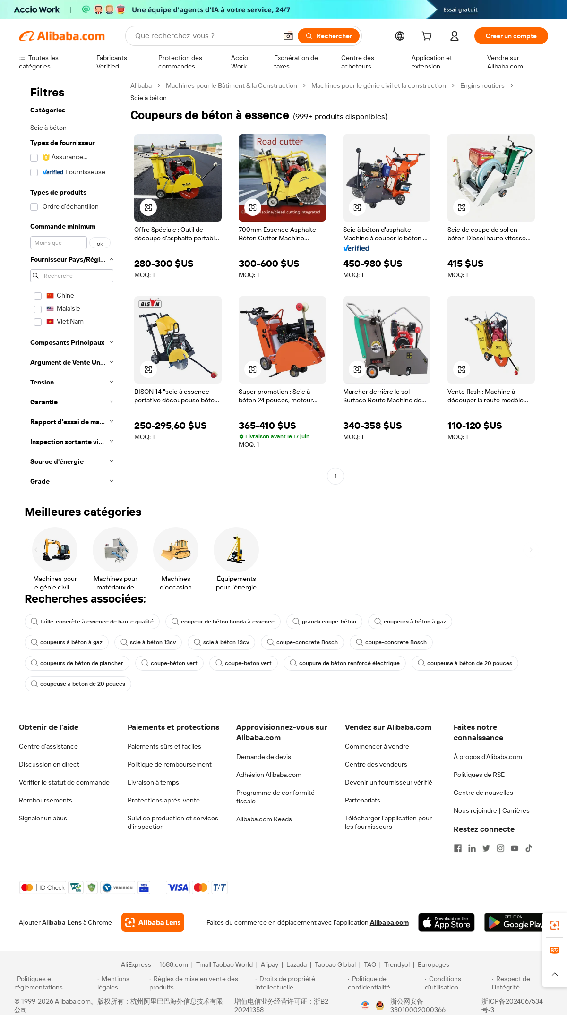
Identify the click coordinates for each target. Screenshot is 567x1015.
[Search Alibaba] (205, 36)
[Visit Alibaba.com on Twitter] (486, 848)
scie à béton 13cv (148, 642)
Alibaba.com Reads (264, 819)
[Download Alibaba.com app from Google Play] (516, 922)
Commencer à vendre (377, 746)
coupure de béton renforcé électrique (345, 663)
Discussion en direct (49, 764)
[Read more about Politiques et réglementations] (54, 982)
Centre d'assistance (48, 746)
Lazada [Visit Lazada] (296, 964)
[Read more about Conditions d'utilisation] (457, 982)
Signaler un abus (43, 818)
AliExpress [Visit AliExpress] (136, 964)
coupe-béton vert (169, 663)
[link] (554, 925)
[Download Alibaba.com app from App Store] (446, 922)
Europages (433, 964)
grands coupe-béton (324, 621)
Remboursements (45, 800)
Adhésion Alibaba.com (268, 774)
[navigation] (72, 286)
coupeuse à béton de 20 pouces (465, 663)
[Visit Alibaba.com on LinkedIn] (472, 848)
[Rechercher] (329, 35)
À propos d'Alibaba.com (488, 756)
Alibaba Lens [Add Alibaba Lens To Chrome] (62, 922)
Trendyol (397, 964)
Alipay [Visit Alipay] (269, 964)
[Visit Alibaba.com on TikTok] (528, 848)
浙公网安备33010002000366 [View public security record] (418, 1006)
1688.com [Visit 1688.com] (173, 964)
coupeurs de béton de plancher (77, 663)
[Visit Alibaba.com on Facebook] (458, 848)
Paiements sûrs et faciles (164, 746)
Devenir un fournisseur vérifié (388, 782)
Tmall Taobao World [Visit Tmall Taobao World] (224, 964)
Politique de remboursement (170, 764)
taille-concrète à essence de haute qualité (92, 621)
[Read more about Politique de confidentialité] (385, 982)
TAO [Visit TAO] (370, 964)
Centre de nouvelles (483, 792)
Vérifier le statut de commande (64, 782)
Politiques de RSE (479, 774)
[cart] (428, 37)
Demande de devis (263, 756)
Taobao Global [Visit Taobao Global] (335, 964)
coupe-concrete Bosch (302, 642)
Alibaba (141, 85)
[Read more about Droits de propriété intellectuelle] (300, 982)
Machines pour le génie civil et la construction (378, 85)
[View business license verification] (365, 1005)
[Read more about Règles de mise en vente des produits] (201, 982)
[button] (288, 36)
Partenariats (362, 800)
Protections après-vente (164, 800)
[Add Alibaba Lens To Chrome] (152, 922)
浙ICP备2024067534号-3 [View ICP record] (512, 1006)
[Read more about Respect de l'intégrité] (522, 982)
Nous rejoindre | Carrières (492, 810)
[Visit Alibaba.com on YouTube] (514, 848)
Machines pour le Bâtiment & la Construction (231, 85)
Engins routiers (482, 85)
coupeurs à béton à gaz (410, 621)
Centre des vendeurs (376, 764)
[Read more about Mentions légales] (121, 982)
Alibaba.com (389, 922)
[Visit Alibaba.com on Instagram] (500, 848)
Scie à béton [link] (148, 98)
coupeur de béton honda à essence (223, 621)
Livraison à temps (153, 782)
